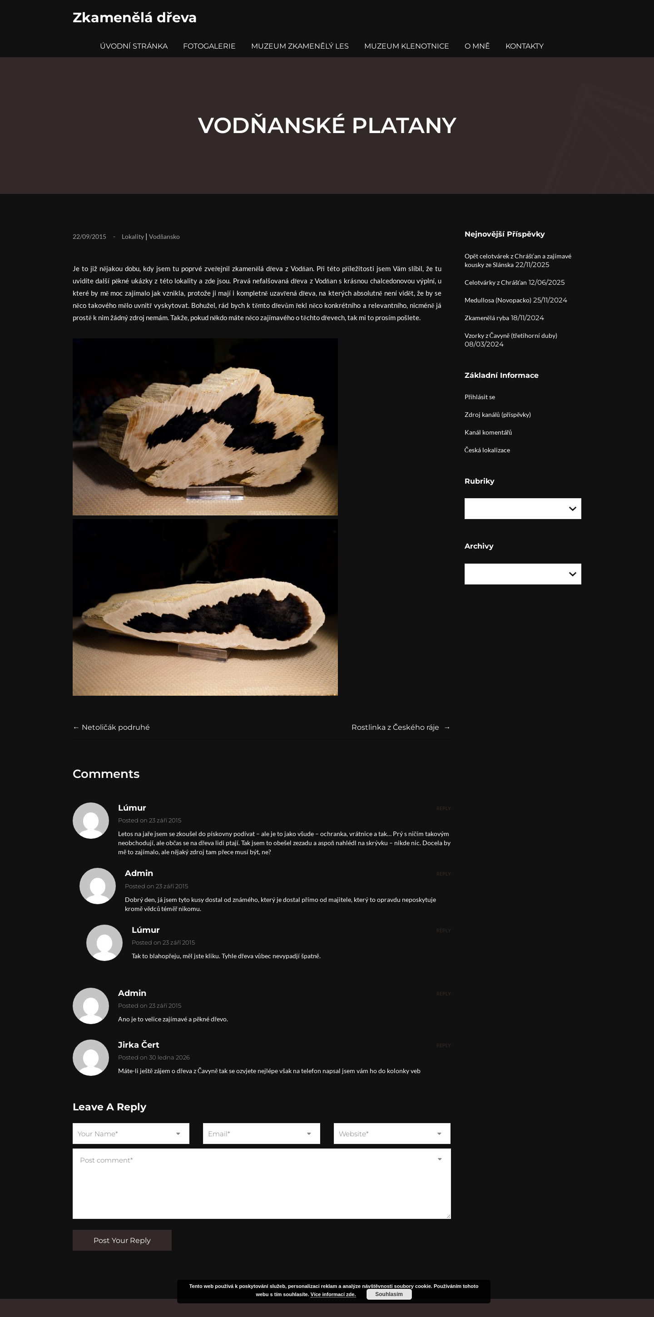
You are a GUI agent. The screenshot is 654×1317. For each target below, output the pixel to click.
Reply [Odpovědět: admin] (443, 873)
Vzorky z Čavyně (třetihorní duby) (511, 335)
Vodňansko (164, 236)
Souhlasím (389, 1294)
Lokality (133, 236)
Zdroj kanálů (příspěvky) (498, 414)
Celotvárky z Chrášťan (496, 282)
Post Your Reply (122, 1240)
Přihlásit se (480, 397)
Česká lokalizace (487, 450)
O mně (477, 46)
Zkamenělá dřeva (135, 17)
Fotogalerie (209, 46)
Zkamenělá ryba (487, 318)
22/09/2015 (89, 236)
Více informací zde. (333, 1294)
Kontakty (524, 46)
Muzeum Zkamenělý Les (300, 46)
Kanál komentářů (488, 432)
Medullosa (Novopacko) (498, 300)
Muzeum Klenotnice (406, 46)
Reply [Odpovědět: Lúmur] (443, 808)
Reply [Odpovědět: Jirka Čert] (443, 1045)
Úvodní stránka (134, 46)
